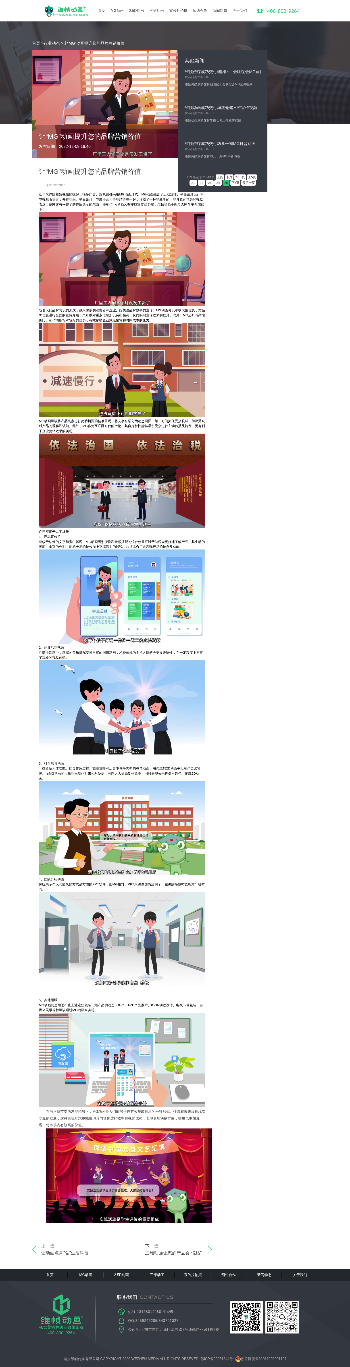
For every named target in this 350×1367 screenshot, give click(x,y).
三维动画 (157, 11)
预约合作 (200, 11)
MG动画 (117, 11)
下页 (229, 177)
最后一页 (248, 183)
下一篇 (174, 1250)
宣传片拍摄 (178, 11)
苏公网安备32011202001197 (261, 1359)
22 (201, 183)
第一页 (240, 177)
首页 (101, 11)
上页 (220, 177)
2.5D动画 (136, 11)
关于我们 (240, 11)
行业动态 (52, 43)
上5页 (252, 177)
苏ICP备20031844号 (216, 1359)
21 (193, 183)
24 (218, 183)
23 (209, 183)
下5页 (235, 183)
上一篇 (70, 1250)
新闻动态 (220, 11)
